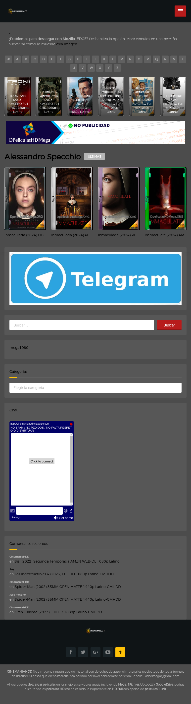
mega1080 (18, 347)
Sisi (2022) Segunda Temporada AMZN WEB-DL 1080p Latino (67, 561)
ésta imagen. (67, 44)
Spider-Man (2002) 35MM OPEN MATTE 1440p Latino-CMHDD (68, 586)
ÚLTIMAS (94, 156)
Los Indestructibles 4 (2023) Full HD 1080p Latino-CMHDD (64, 574)
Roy (11, 569)
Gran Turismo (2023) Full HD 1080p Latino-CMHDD (58, 612)
